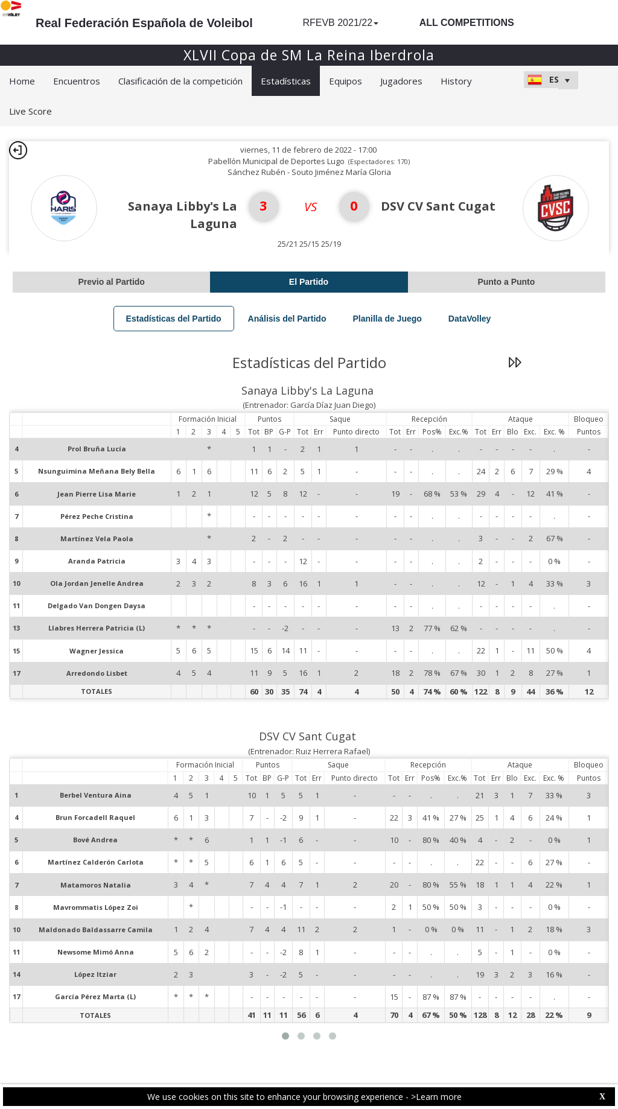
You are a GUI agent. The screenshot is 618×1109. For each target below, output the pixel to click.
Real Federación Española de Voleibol (144, 23)
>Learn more (436, 1096)
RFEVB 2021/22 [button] (340, 22)
